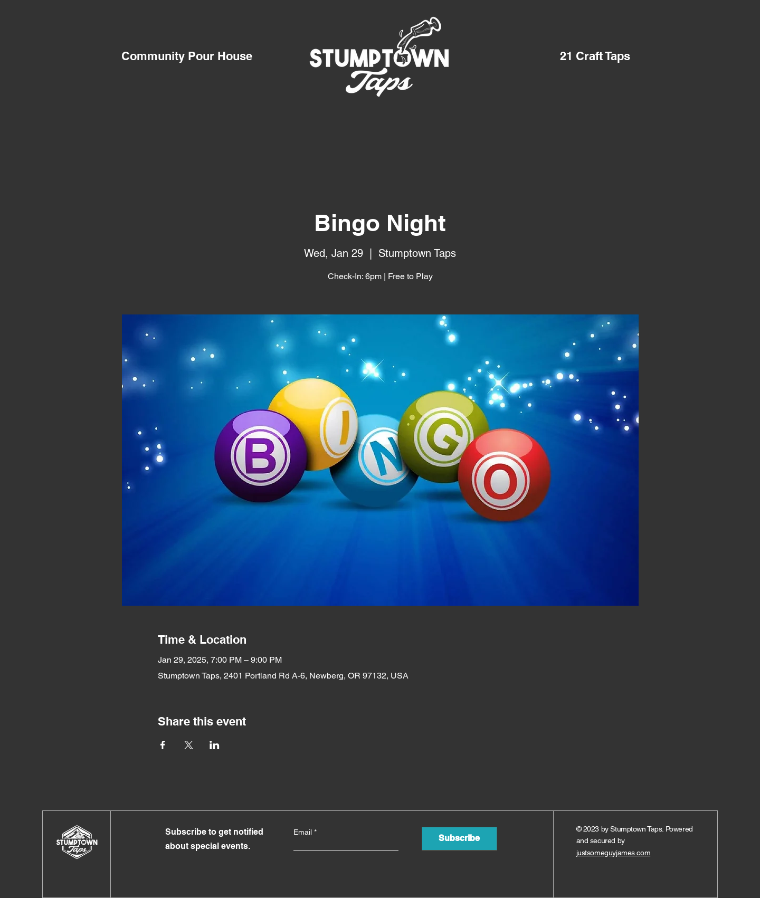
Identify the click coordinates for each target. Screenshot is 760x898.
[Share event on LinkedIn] (215, 745)
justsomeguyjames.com (613, 852)
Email (303, 832)
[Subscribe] (459, 839)
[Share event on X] (189, 745)
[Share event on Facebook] (163, 745)
